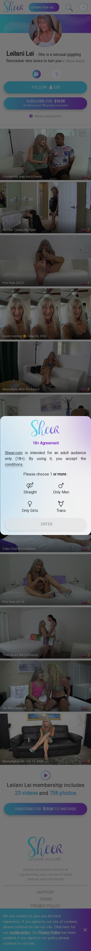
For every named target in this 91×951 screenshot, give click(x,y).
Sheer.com (14, 452)
